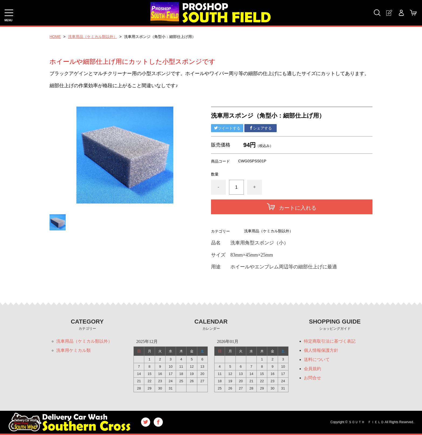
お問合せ (312, 378)
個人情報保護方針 (321, 350)
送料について (317, 359)
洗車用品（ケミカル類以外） (92, 36)
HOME (55, 36)
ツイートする (227, 128)
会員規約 (312, 368)
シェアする (260, 128)
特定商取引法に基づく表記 (330, 341)
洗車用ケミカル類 (73, 350)
